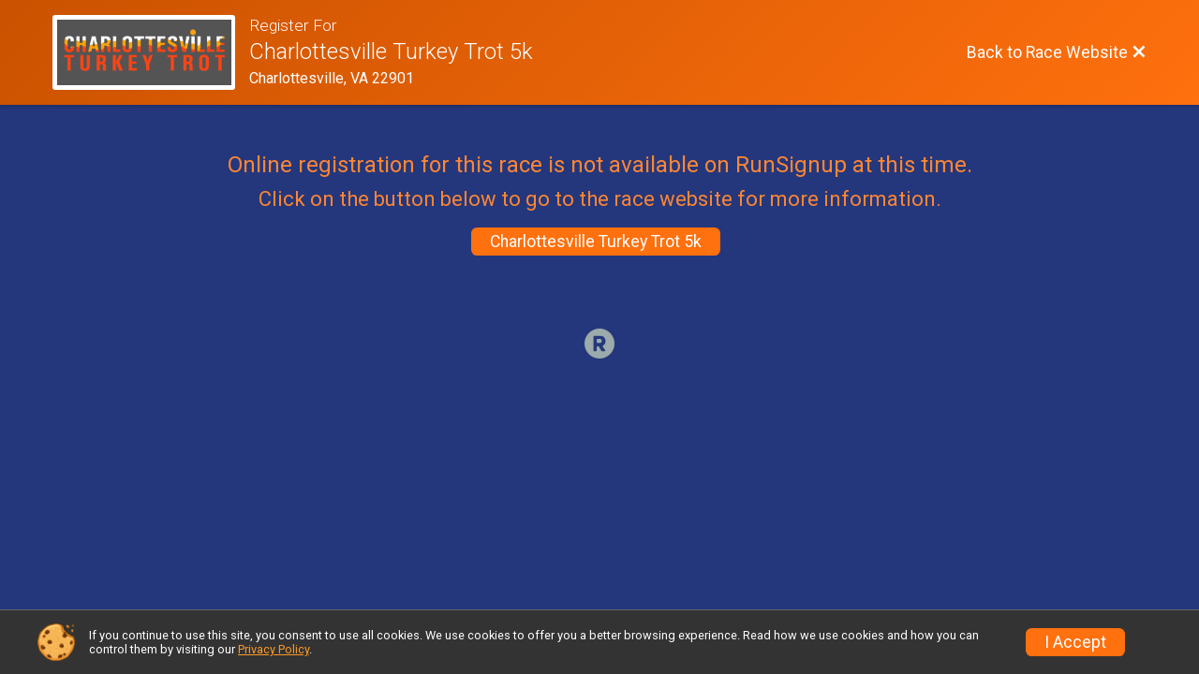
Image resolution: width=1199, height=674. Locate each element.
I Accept (1075, 642)
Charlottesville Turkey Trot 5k (596, 241)
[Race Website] (150, 52)
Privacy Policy (273, 649)
